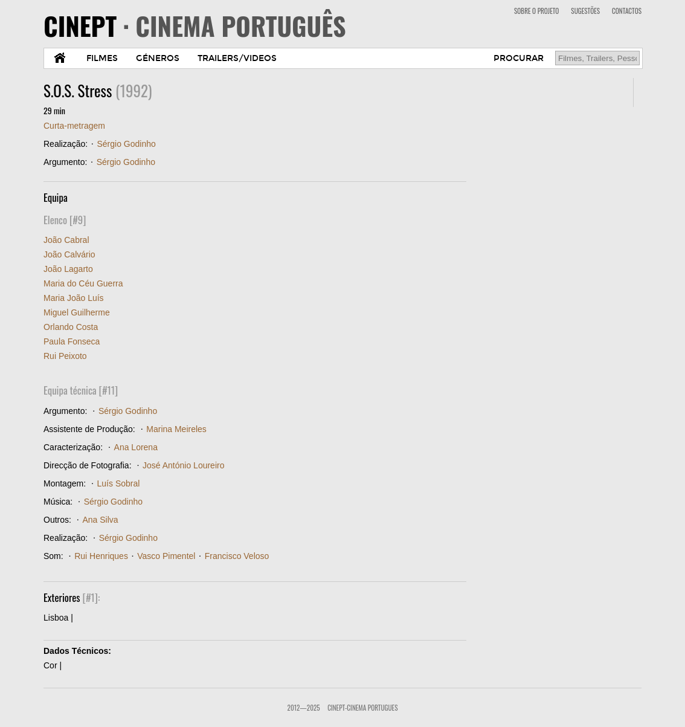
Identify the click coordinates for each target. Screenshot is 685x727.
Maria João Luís (73, 298)
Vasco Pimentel (166, 556)
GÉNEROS (157, 58)
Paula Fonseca (71, 341)
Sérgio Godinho (126, 144)
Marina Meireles (176, 429)
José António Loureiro (183, 465)
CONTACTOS (627, 11)
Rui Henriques (101, 556)
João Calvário (69, 254)
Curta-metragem (74, 126)
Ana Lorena (136, 447)
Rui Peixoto (65, 356)
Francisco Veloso (237, 556)
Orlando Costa (70, 327)
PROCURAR (519, 58)
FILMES (102, 58)
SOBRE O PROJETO (536, 11)
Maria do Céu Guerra (83, 283)
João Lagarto (68, 269)
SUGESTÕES (585, 11)
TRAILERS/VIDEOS (237, 58)
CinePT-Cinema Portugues (362, 707)
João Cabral (66, 240)
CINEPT (194, 25)
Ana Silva (100, 520)
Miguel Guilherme (76, 312)
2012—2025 (304, 707)
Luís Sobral (118, 483)
